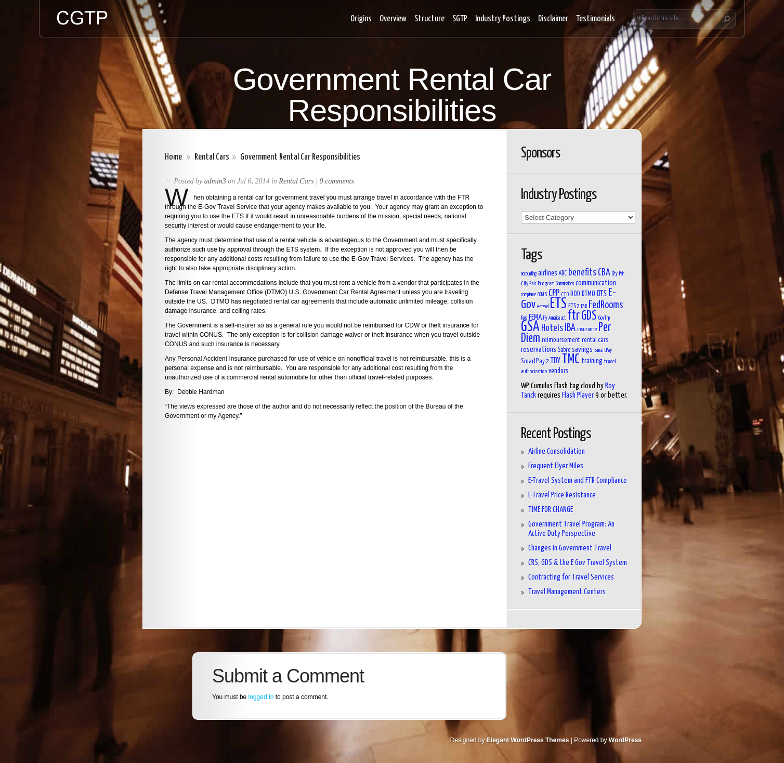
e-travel (542, 306)
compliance (528, 294)
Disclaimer (553, 19)
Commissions (565, 283)
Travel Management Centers (567, 592)
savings (582, 349)
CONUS (542, 294)
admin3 (215, 181)
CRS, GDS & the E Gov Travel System (577, 563)
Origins (361, 19)
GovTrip (604, 318)
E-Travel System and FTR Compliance (577, 480)
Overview (393, 19)
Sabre (564, 350)
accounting (529, 274)
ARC (563, 274)
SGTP (459, 19)
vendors (558, 371)
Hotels (552, 328)
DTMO (588, 294)
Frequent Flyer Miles (555, 466)
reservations (538, 349)
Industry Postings (502, 19)
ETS (558, 304)
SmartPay (603, 350)
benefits (582, 273)
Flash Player (578, 395)
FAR (584, 306)
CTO (565, 294)
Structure (429, 19)
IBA (570, 328)
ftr (573, 316)
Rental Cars (211, 157)
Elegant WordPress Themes (528, 740)
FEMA (535, 317)
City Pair (618, 274)
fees (524, 318)
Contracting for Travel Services (571, 577)
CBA (604, 273)
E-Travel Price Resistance (562, 495)
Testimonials (595, 19)
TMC (571, 359)
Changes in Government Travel (569, 548)
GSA (530, 327)
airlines (547, 273)
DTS (602, 294)
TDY (555, 361)
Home (173, 157)
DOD (575, 294)
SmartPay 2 (535, 361)
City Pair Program (537, 283)
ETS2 (574, 306)
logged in (261, 697)
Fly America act (554, 318)
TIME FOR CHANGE (550, 510)
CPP (553, 293)
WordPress (625, 740)
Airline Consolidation (556, 451)
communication (596, 283)
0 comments (336, 181)
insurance (587, 329)
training (592, 361)
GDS (589, 316)
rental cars (595, 340)
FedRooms (606, 305)
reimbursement (561, 340)
